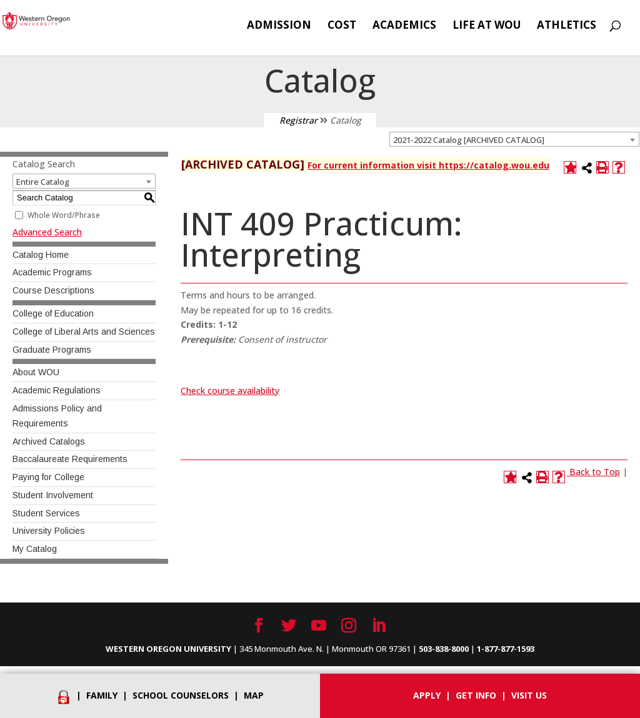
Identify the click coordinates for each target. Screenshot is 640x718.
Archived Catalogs (48, 441)
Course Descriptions (53, 290)
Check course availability (230, 390)
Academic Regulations (56, 390)
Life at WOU (486, 26)
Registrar (298, 120)
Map (254, 695)
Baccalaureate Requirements (70, 459)
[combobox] (514, 139)
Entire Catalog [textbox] (42, 181)
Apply (427, 695)
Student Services (46, 513)
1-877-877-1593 (505, 648)
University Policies (48, 531)
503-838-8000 (444, 648)
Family (102, 695)
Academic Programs (52, 272)
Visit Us (529, 695)
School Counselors (180, 695)
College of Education (53, 313)
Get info (476, 695)
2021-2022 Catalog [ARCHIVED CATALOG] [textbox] (468, 139)
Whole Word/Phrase (64, 215)
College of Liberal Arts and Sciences (83, 332)
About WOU (35, 372)
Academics (404, 26)
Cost (342, 26)
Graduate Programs (51, 350)
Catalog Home (40, 255)
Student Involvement (52, 495)
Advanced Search (47, 232)
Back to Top (594, 472)
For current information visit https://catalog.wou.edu (428, 165)
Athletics (566, 26)
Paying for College (48, 477)
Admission (279, 26)
